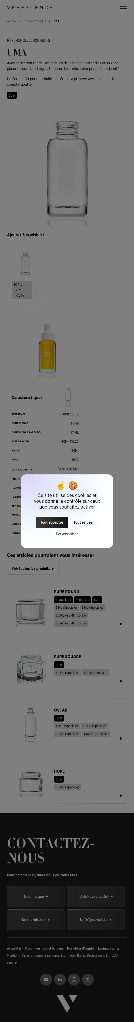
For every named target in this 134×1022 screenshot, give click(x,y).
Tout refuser (84, 522)
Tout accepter (51, 522)
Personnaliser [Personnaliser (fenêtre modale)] (67, 534)
